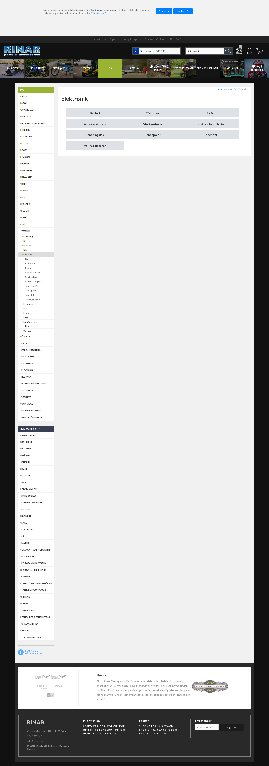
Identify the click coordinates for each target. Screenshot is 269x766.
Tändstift (210, 135)
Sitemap (31, 749)
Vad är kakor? (98, 13)
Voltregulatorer (95, 145)
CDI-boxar (153, 113)
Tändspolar (153, 135)
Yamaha (232, 89)
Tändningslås (95, 135)
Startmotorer (152, 124)
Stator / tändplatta (210, 124)
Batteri (95, 113)
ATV (226, 89)
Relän (210, 113)
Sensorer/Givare (94, 124)
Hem (220, 89)
